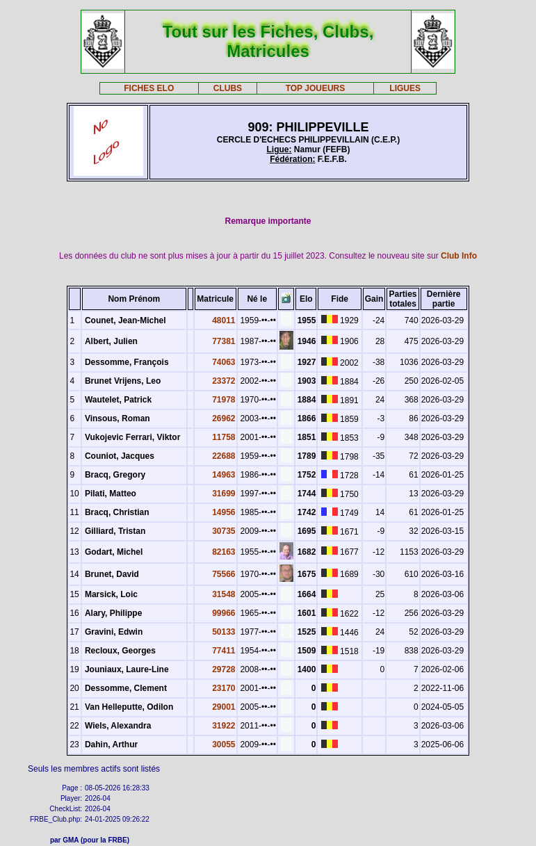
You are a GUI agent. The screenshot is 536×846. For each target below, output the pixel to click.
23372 (223, 381)
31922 (223, 726)
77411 (223, 651)
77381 (223, 341)
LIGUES (405, 88)
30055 (223, 744)
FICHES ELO (149, 88)
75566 (223, 574)
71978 (223, 400)
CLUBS (227, 88)
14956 (223, 512)
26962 (223, 418)
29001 (223, 707)
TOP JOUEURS (316, 88)
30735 (223, 531)
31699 (223, 493)
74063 (223, 362)
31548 (223, 594)
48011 (223, 320)
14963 (223, 475)
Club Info (459, 256)
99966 (223, 613)
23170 (223, 688)
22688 (223, 456)
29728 (223, 669)
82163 (223, 552)
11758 (223, 437)
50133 (223, 632)
